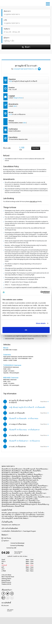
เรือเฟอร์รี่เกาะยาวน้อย (8, 495)
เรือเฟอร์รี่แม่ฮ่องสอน (8, 506)
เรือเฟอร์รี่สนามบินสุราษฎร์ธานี (11, 484)
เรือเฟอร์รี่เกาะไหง (34, 500)
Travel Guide (40, 514)
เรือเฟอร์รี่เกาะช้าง (29, 489)
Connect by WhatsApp (13, 545)
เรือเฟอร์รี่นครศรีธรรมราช (9, 474)
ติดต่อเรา (25, 518)
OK (26, 330)
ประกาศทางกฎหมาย (8, 516)
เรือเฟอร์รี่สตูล (37, 478)
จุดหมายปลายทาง (13, 512)
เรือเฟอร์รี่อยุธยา (42, 486)
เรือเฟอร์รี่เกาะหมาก (44, 497)
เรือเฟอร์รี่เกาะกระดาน (39, 487)
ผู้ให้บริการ (18, 514)
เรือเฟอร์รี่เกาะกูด (7, 489)
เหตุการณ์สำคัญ (6, 514)
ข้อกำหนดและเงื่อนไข (21, 516)
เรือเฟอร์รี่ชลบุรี (6, 471)
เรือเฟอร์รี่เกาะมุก (41, 493)
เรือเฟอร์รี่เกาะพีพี (29, 493)
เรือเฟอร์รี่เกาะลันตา (7, 497)
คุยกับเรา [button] (5, 540)
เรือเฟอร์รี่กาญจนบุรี (29, 469)
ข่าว (13, 514)
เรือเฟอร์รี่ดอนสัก (27, 471)
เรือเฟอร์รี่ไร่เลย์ (19, 506)
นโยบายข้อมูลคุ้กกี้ (7, 518)
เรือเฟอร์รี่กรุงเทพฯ (16, 469)
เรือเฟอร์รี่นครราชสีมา (27, 472)
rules (14, 106)
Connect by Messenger (13, 543)
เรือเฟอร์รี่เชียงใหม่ (34, 502)
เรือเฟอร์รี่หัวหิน (20, 486)
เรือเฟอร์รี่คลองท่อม (42, 469)
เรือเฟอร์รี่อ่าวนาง (7, 487)
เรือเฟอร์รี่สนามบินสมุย (30, 482)
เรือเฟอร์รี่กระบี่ (6, 469)
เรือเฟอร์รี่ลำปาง (6, 478)
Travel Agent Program (29, 531)
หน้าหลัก (4, 512)
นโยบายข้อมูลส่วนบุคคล (36, 516)
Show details (41, 323)
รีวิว (24, 514)
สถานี (35, 512)
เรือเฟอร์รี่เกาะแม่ (23, 500)
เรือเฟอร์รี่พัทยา (6, 476)
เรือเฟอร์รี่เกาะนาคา (7, 491)
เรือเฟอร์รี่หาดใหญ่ (31, 486)
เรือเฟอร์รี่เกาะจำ (18, 489)
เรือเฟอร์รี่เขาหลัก (7, 502)
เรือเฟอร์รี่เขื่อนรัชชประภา (20, 502)
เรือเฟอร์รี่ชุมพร (16, 471)
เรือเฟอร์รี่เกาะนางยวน (20, 491)
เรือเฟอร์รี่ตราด (6, 472)
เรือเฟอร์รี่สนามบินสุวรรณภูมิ (29, 484)
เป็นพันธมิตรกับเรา (16, 531)
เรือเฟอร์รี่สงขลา (27, 478)
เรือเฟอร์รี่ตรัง (37, 471)
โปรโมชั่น (41, 512)
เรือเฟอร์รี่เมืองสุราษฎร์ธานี (29, 504)
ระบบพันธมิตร (6, 531)
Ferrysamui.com (6, 525)
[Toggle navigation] (48, 3)
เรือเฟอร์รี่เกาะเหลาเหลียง (9, 500)
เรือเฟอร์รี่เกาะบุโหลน (34, 491)
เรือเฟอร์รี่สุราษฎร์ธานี (8, 486)
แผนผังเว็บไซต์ (18, 518)
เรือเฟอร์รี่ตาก (15, 472)
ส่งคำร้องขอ (6, 538)
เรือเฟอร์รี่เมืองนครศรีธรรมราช (11, 504)
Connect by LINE (9, 548)
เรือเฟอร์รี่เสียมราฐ (43, 504)
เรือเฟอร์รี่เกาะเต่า (20, 499)
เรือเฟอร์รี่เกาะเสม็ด (31, 499)
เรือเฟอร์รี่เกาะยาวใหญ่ (22, 495)
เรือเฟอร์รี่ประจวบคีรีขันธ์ (25, 474)
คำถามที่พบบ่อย (30, 514)
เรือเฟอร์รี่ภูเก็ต (16, 476)
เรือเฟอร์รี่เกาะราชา (36, 495)
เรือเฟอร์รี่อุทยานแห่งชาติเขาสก (22, 487)
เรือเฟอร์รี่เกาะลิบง (19, 497)
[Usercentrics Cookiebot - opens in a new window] (40, 292)
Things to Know (18, 98)
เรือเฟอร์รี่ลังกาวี (36, 476)
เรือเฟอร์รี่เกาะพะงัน (17, 493)
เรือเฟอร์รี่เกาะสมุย (31, 497)
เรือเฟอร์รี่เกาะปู (6, 493)
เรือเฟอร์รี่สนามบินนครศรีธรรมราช (12, 482)
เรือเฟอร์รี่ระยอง (26, 476)
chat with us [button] (33, 201)
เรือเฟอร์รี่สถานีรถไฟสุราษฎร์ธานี (28, 480)
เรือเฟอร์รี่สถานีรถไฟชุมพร (9, 480)
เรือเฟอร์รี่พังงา (38, 474)
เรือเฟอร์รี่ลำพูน (16, 478)
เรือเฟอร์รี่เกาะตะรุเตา (41, 489)
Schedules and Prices (25, 512)
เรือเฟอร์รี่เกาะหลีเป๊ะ (8, 499)
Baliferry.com (16, 525)
